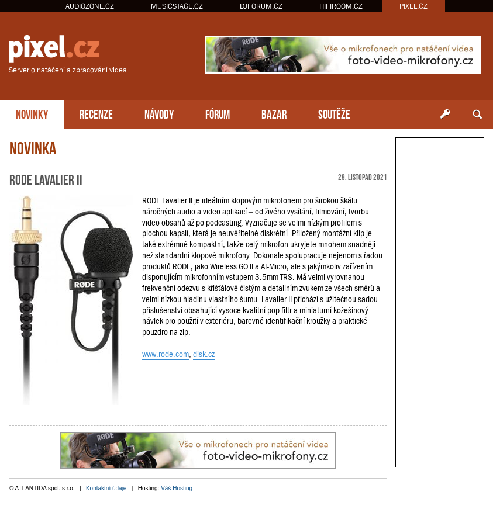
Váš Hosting (176, 488)
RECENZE (96, 113)
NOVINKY (32, 113)
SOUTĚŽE (334, 113)
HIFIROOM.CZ (341, 6)
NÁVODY (159, 113)
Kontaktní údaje (106, 488)
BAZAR (274, 113)
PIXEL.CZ (413, 6)
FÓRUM (217, 113)
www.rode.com (165, 354)
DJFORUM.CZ (261, 6)
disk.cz (204, 354)
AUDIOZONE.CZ (89, 6)
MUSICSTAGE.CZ (177, 6)
